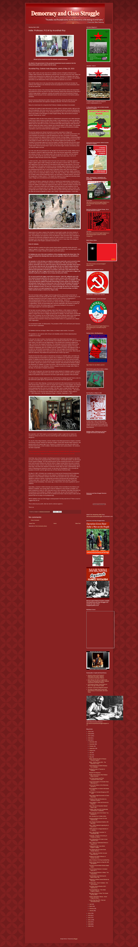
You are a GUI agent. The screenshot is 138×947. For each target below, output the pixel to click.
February (91, 908)
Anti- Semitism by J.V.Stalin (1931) (97, 816)
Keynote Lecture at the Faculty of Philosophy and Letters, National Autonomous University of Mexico (96, 677)
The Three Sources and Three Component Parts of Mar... (96, 779)
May (90, 757)
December (92, 742)
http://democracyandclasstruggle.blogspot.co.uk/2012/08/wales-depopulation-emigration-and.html (97, 204)
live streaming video (96, 514)
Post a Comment (35, 520)
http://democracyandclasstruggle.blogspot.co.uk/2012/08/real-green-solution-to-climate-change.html (97, 234)
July (90, 752)
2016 (89, 738)
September (92, 748)
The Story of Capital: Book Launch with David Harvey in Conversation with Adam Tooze (98, 691)
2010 (89, 922)
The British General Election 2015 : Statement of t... (97, 887)
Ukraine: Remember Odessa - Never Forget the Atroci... (98, 897)
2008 (89, 926)
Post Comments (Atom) (41, 526)
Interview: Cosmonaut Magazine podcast (98, 687)
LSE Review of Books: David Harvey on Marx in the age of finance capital (97, 685)
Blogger (75, 938)
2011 (89, 919)
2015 (89, 740)
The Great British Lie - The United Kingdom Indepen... (97, 890)
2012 (89, 917)
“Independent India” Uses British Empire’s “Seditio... (97, 847)
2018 (89, 733)
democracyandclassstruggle (94, 516)
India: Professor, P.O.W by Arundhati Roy (99, 860)
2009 (89, 924)
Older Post (77, 523)
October (91, 746)
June (90, 754)
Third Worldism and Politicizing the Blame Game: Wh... (97, 876)
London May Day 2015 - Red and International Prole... (97, 901)
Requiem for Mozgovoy (94, 772)
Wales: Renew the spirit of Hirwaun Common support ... (97, 759)
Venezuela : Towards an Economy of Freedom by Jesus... (98, 836)
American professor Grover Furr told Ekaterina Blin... (98, 819)
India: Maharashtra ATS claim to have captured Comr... (98, 840)
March (91, 906)
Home (55, 523)
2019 (89, 731)
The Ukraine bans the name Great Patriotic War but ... (97, 850)
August (91, 750)
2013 (89, 915)
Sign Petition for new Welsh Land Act (95, 365)
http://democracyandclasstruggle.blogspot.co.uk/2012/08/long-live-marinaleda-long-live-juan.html (97, 327)
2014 (89, 913)
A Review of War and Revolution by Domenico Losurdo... (97, 799)
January (91, 910)
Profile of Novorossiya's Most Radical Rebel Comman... (98, 775)
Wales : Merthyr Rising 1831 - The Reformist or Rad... (97, 763)
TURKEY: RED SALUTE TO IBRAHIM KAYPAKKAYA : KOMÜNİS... (98, 810)
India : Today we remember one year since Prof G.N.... (98, 853)
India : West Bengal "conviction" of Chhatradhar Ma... (97, 833)
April (90, 904)
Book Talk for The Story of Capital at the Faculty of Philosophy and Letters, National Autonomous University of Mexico (98, 681)
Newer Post (32, 523)
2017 (89, 735)
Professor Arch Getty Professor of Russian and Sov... (97, 857)
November (92, 744)
